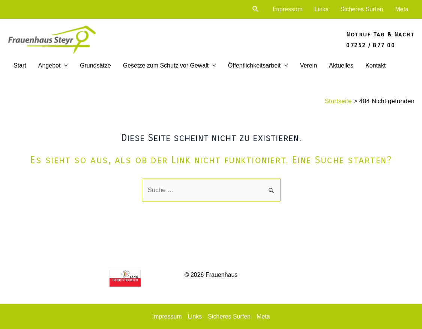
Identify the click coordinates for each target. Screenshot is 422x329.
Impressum (287, 9)
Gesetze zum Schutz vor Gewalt (169, 65)
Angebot (53, 65)
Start (20, 65)
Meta (401, 9)
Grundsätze (95, 65)
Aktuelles (341, 65)
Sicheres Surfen (362, 9)
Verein (308, 65)
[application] (64, 65)
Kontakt (375, 65)
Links (321, 9)
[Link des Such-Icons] (255, 9)
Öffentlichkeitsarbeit (258, 65)
